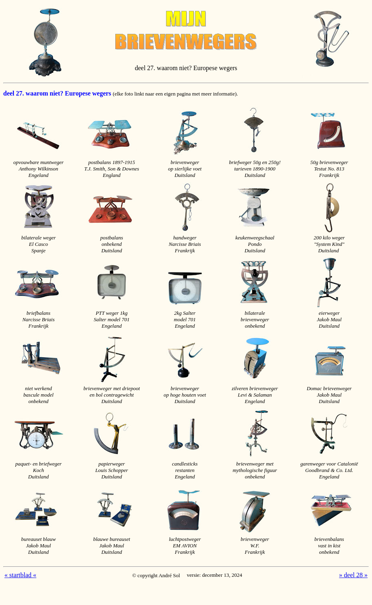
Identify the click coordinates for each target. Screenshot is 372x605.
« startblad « (20, 575)
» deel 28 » (353, 575)
